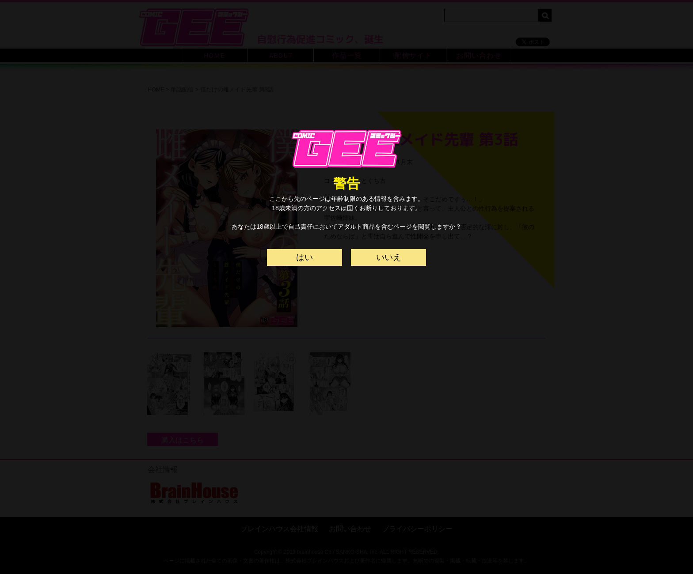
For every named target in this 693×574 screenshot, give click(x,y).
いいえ (388, 257)
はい (304, 257)
